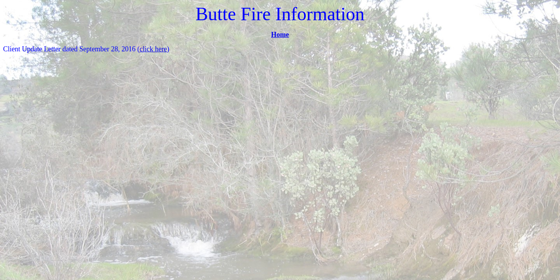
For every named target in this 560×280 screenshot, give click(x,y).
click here (153, 49)
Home (280, 34)
